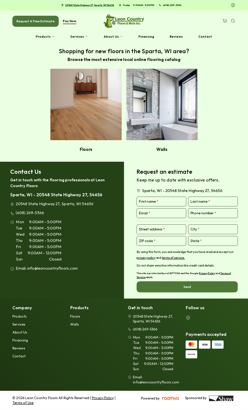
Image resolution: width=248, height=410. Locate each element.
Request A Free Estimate (35, 21)
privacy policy (146, 258)
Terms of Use (23, 402)
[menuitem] (45, 36)
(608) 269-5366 (172, 5)
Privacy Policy (207, 273)
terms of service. (173, 258)
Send (187, 287)
